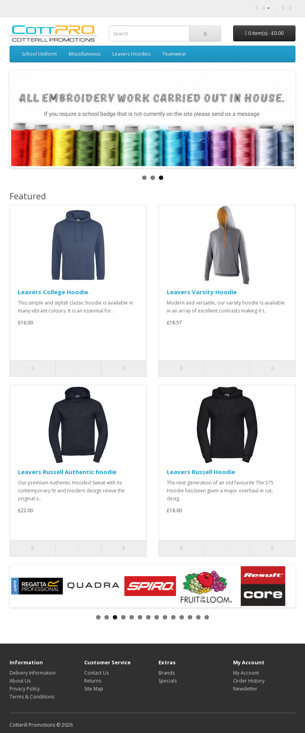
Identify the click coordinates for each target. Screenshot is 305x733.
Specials (167, 680)
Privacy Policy (25, 688)
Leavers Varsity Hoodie (202, 292)
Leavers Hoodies (131, 53)
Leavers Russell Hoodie (201, 472)
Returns (92, 680)
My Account (246, 672)
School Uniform (39, 53)
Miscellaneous (84, 53)
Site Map (93, 688)
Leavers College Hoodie (53, 292)
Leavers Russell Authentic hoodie (67, 472)
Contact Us (96, 672)
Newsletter (245, 688)
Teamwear (174, 53)
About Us (20, 680)
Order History (248, 680)
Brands (166, 672)
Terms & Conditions (32, 696)
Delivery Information (33, 672)
